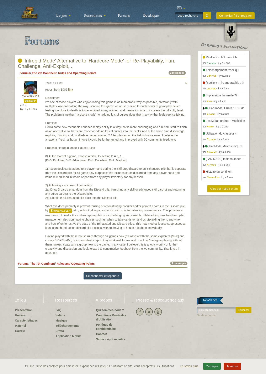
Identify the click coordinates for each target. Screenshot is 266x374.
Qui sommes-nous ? (110, 310)
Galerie (20, 331)
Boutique (151, 15)
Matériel (20, 325)
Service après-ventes (110, 339)
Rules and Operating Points (77, 73)
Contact (101, 334)
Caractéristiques (26, 320)
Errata (59, 331)
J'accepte (212, 366)
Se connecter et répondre (102, 276)
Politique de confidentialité (106, 326)
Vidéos (60, 315)
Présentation (24, 310)
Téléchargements (67, 325)
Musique (61, 320)
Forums (124, 15)
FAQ (58, 310)
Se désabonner (207, 315)
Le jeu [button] (63, 15)
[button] (181, 8)
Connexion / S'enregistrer (235, 15)
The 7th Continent (44, 73)
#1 (186, 82)
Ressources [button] (95, 15)
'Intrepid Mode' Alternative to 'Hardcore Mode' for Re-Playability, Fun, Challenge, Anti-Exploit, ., (96, 63)
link (70, 89)
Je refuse (232, 366)
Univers (20, 315)
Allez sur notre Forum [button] (224, 188)
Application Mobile (68, 336)
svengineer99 (30, 96)
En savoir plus (189, 366)
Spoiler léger (60, 211)
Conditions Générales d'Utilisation (111, 317)
